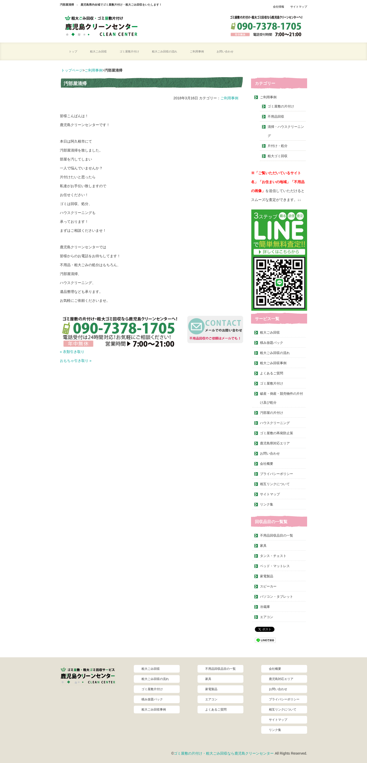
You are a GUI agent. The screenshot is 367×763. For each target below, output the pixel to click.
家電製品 (266, 576)
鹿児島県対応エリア (275, 443)
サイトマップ (298, 6)
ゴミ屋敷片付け (129, 51)
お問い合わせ (225, 51)
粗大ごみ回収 (98, 51)
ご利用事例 (197, 51)
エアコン (266, 617)
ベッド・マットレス (275, 566)
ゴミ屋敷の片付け (281, 106)
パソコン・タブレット (276, 596)
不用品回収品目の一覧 (276, 535)
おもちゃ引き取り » (75, 361)
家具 (263, 546)
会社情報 (278, 6)
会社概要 (266, 464)
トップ (73, 51)
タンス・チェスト (273, 556)
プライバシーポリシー (276, 474)
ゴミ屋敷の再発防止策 (276, 433)
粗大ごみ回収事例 (273, 363)
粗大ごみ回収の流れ (164, 51)
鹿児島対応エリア (281, 679)
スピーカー (268, 586)
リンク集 (266, 504)
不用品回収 (276, 116)
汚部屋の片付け (271, 413)
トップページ (72, 70)
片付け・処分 (277, 146)
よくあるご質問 (271, 373)
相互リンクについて (275, 484)
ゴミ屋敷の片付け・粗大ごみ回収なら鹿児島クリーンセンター (224, 753)
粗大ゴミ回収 (277, 156)
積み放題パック (271, 343)
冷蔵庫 (265, 607)
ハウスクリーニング (275, 423)
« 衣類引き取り (72, 352)
